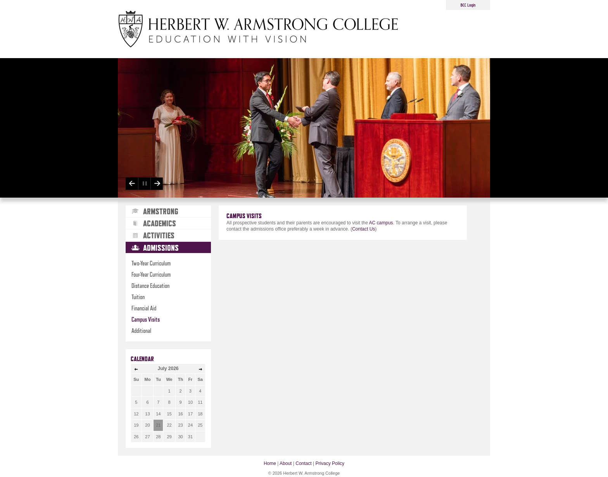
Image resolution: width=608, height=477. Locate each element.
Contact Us (363, 229)
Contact (303, 463)
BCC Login (468, 5)
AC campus (381, 223)
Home (270, 463)
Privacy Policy (329, 463)
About (286, 463)
